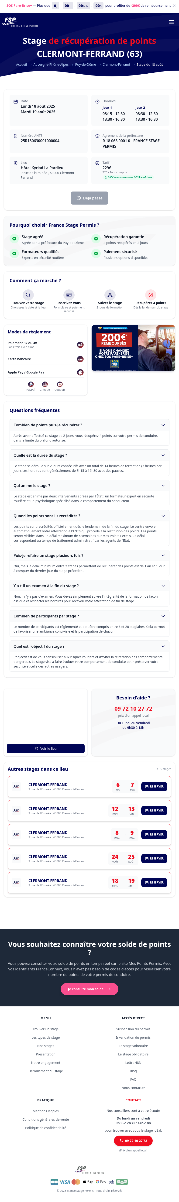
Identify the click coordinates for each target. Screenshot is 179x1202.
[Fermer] (174, 5)
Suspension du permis (133, 1029)
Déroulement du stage (45, 1071)
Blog (133, 1071)
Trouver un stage (46, 1029)
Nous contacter (133, 1088)
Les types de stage (46, 1037)
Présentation (45, 1054)
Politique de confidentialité (45, 1128)
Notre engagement (45, 1062)
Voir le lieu (46, 748)
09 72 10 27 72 (133, 708)
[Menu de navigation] (171, 22)
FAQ (133, 1079)
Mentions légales (46, 1111)
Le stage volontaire (133, 1046)
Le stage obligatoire (133, 1054)
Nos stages (45, 1046)
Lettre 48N (133, 1062)
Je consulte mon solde (89, 989)
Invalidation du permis (133, 1037)
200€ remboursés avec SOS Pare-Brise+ (128, 177)
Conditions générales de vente (45, 1119)
